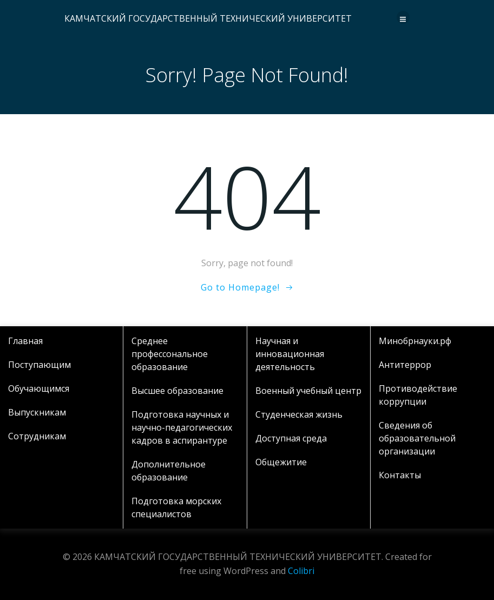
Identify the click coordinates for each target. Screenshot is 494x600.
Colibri (301, 571)
